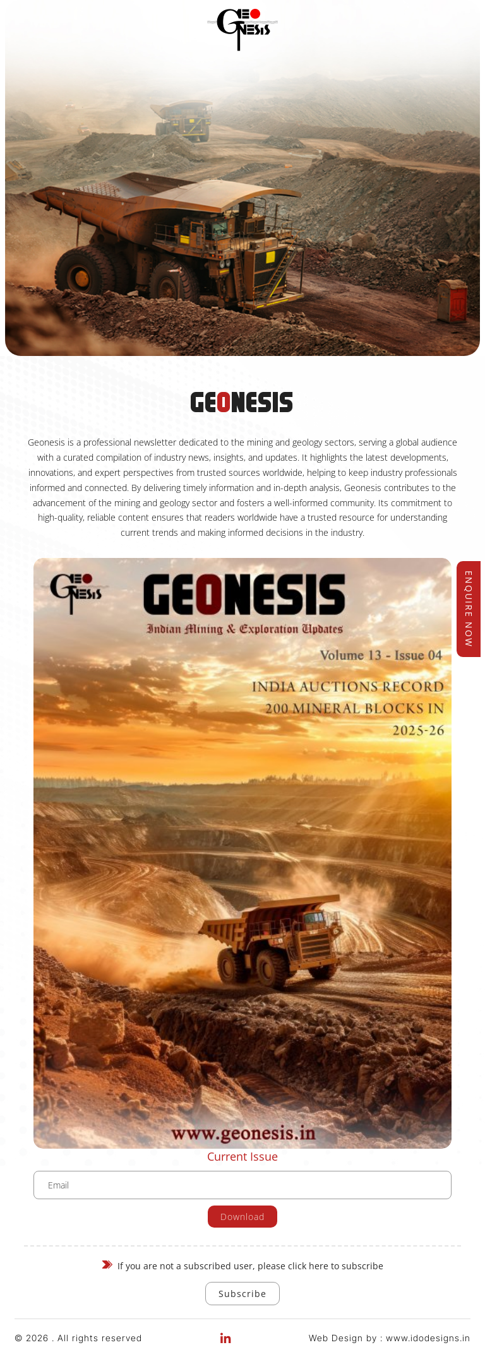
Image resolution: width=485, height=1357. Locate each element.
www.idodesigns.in (428, 1337)
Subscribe (242, 1294)
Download (242, 1217)
